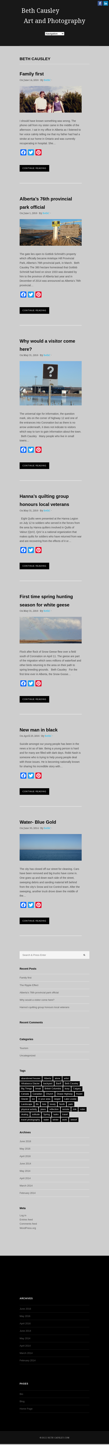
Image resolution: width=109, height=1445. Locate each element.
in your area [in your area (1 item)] (44, 1099)
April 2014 (25, 1178)
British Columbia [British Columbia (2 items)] (53, 1088)
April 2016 (25, 1156)
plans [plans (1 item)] (43, 1109)
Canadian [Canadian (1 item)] (37, 1094)
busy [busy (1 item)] (67, 1088)
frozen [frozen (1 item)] (79, 1094)
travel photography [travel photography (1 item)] (30, 1119)
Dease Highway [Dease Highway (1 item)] (65, 1094)
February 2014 (28, 1193)
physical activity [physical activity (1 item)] (29, 1109)
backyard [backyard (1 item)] (47, 1083)
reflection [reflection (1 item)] (54, 1109)
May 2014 (25, 1171)
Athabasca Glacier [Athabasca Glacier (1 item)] (30, 1083)
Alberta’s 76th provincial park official (39, 992)
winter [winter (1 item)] (56, 1119)
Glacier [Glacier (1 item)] (24, 1099)
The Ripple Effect (29, 985)
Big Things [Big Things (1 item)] (26, 1088)
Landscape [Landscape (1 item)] (26, 1104)
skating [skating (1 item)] (24, 1114)
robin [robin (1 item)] (82, 1109)
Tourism (24, 1048)
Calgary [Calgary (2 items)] (77, 1088)
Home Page (26, 1408)
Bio (21, 1394)
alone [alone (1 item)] (57, 1078)
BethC (47, 80)
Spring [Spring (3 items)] (46, 1114)
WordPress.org (28, 1228)
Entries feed (26, 1219)
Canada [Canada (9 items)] (25, 1094)
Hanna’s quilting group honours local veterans (44, 1007)
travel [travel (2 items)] (65, 1114)
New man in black (39, 729)
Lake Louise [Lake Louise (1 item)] (70, 1099)
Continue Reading (34, 168)
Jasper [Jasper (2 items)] (57, 1099)
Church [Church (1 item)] (49, 1094)
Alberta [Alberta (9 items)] (47, 1078)
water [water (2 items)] (46, 1119)
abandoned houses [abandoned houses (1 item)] (30, 1078)
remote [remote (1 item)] (65, 1109)
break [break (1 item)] (38, 1088)
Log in (23, 1215)
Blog (22, 1401)
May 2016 (25, 1148)
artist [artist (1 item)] (66, 1078)
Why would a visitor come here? (37, 999)
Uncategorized (27, 1055)
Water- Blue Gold (38, 822)
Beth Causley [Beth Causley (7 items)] (71, 1083)
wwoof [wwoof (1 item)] (74, 1119)
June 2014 (25, 1163)
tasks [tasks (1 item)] (56, 1114)
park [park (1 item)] (70, 1104)
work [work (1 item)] (64, 1119)
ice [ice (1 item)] (33, 1099)
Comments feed (28, 1223)
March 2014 (26, 1185)
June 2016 (25, 1141)
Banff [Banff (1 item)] (58, 1083)
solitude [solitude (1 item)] (36, 1114)
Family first (32, 73)
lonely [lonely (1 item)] (53, 1104)
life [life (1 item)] (37, 1104)
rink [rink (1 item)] (74, 1109)
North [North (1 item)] (62, 1104)
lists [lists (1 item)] (44, 1104)
